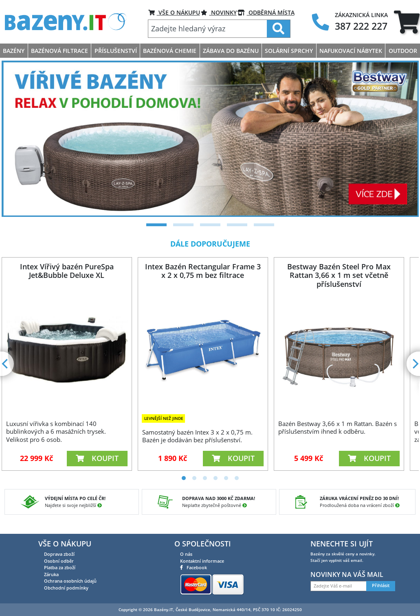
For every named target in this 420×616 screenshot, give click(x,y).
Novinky (219, 12)
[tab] (407, 22)
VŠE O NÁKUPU (174, 12)
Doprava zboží (59, 554)
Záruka (51, 574)
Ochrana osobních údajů (70, 581)
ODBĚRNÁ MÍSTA (266, 12)
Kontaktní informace (202, 561)
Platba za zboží (59, 567)
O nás (186, 554)
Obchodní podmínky (66, 588)
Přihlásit (380, 585)
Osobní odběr (59, 561)
